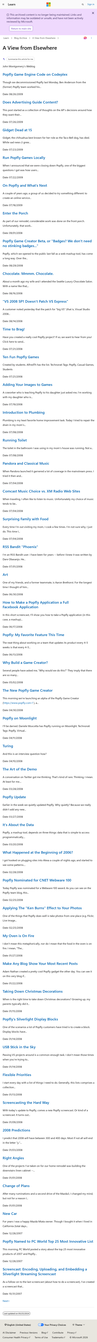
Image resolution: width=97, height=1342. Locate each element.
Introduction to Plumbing (24, 412)
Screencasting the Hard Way (26, 1102)
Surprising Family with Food (25, 518)
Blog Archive (20, 37)
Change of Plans (16, 1185)
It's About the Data (18, 824)
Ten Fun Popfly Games (21, 356)
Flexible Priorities (17, 1074)
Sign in (90, 4)
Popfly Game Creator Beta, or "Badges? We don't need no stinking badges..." (47, 243)
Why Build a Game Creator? (25, 662)
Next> (6, 1301)
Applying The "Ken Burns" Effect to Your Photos (42, 907)
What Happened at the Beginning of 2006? (38, 852)
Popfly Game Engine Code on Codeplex (35, 74)
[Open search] (82, 4)
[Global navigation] (3, 4)
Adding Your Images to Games (27, 384)
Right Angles (13, 1157)
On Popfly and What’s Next (25, 185)
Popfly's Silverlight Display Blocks (30, 1018)
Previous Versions (29, 1332)
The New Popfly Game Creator (28, 690)
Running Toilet (15, 440)
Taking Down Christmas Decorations (33, 991)
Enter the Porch (15, 213)
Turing (8, 745)
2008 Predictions (16, 1130)
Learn (6, 37)
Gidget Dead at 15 (17, 129)
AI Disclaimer (9, 1332)
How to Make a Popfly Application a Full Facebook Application (36, 604)
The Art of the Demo (20, 768)
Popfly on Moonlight (20, 717)
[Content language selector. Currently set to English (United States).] (18, 1325)
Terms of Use (41, 1337)
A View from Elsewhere (43, 37)
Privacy (71, 1332)
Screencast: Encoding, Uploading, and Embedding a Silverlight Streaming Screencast (45, 1271)
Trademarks (57, 1337)
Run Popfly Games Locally (24, 157)
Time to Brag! (14, 328)
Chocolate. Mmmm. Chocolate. (28, 273)
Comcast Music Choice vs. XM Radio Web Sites (41, 491)
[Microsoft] (48, 4)
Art (5, 574)
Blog (43, 1332)
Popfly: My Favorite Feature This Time (33, 634)
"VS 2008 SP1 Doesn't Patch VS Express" (35, 301)
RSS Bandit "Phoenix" (20, 546)
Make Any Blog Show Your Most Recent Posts (40, 963)
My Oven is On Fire (18, 935)
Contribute (57, 1332)
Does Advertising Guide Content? (30, 102)
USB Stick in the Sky (19, 1046)
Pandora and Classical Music (26, 463)
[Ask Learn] (85, 38)
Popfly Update (14, 796)
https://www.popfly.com (17, 702)
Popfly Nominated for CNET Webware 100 (37, 880)
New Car (10, 1213)
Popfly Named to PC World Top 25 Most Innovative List (48, 1241)
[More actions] (91, 38)
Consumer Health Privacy (15, 1337)
